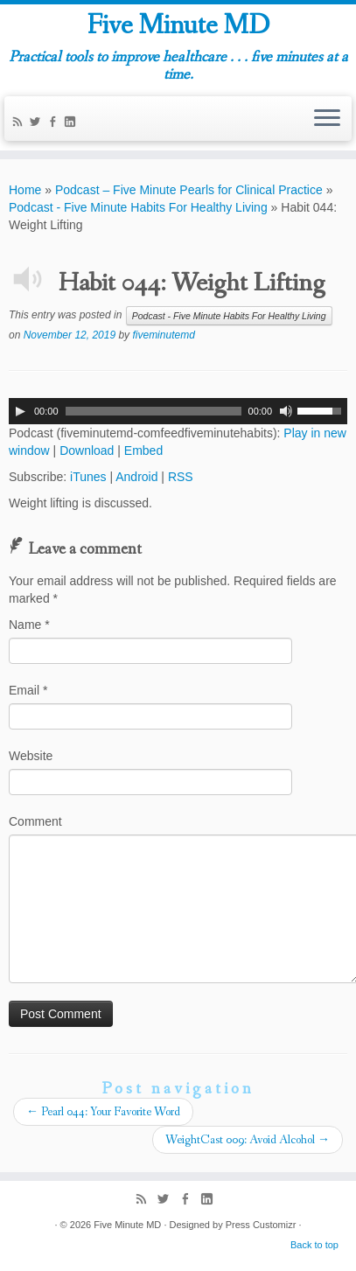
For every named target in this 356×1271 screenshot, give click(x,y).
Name (29, 625)
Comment (35, 821)
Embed (143, 450)
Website (30, 756)
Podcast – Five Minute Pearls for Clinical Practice (189, 190)
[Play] (20, 411)
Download (86, 450)
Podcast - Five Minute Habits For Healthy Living (138, 207)
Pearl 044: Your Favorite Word (103, 1112)
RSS (180, 477)
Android (136, 477)
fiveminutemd (163, 335)
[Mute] (286, 411)
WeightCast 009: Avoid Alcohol (247, 1140)
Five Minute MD (178, 26)
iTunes (88, 477)
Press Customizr (261, 1224)
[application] (178, 411)
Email (28, 690)
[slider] (153, 411)
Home (25, 190)
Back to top (314, 1245)
